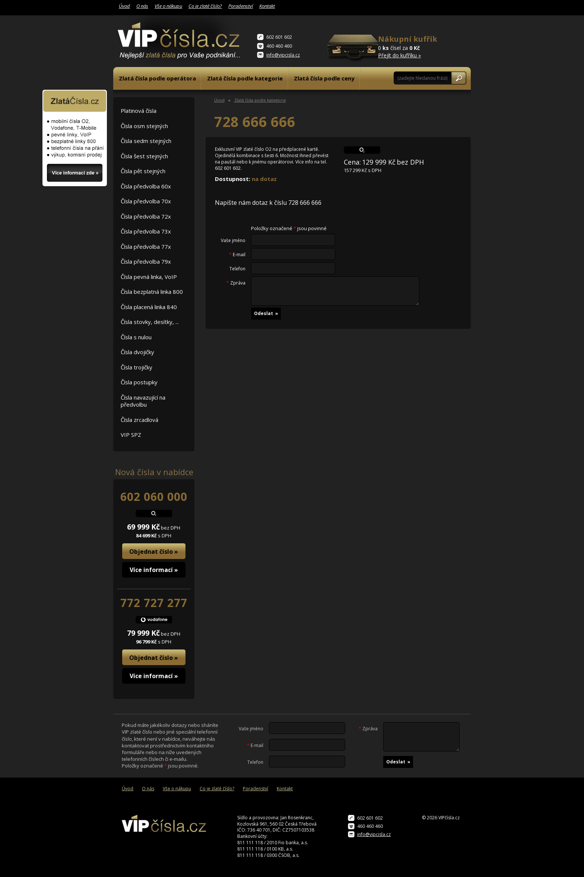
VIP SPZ (131, 434)
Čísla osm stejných (144, 126)
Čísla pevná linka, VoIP (149, 276)
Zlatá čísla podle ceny (324, 78)
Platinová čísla (138, 110)
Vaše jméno (233, 241)
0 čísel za (415, 46)
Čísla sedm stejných (146, 140)
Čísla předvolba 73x (146, 231)
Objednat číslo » (153, 551)
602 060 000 (153, 496)
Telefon (237, 269)
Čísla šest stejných (144, 156)
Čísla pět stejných (143, 171)
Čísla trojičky (136, 367)
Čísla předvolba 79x (146, 261)
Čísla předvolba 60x (146, 186)
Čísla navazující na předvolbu (143, 401)
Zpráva (235, 283)
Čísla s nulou (136, 337)
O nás (142, 6)
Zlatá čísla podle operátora (157, 78)
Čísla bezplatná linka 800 (152, 291)
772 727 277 (153, 602)
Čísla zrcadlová (139, 419)
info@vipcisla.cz (283, 55)
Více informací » (154, 570)
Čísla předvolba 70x (146, 201)
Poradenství (240, 6)
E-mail (237, 255)
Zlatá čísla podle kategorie (245, 78)
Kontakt (267, 6)
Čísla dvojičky (137, 352)
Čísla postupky (139, 382)
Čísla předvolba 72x (146, 216)
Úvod (124, 6)
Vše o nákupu (168, 6)
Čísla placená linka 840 (149, 307)
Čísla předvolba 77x (146, 246)
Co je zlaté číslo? (205, 6)
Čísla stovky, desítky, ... (150, 321)
